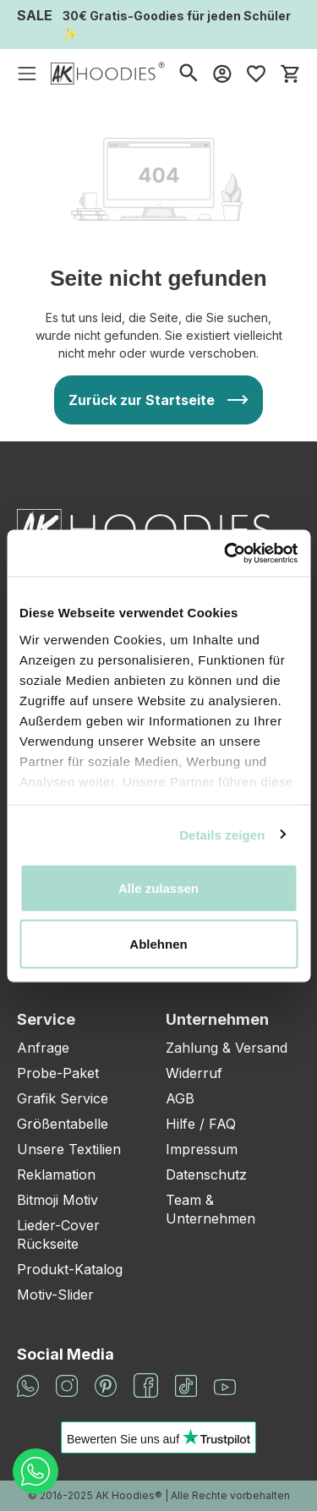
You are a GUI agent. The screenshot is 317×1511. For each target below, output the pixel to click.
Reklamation (56, 1174)
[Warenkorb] (290, 73)
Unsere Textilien (69, 1149)
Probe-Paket (58, 1073)
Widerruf (194, 1073)
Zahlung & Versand (226, 1047)
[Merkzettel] (256, 73)
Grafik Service (62, 1098)
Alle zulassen (158, 888)
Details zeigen (222, 834)
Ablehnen (158, 943)
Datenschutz (206, 1174)
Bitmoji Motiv (57, 1199)
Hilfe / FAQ (201, 1123)
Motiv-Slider (55, 1294)
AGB (180, 1098)
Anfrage (43, 1047)
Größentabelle (62, 1123)
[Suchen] (188, 73)
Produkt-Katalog (70, 1269)
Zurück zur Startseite (141, 399)
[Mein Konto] (222, 73)
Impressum (202, 1149)
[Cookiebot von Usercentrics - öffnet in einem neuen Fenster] (226, 553)
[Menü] (27, 73)
